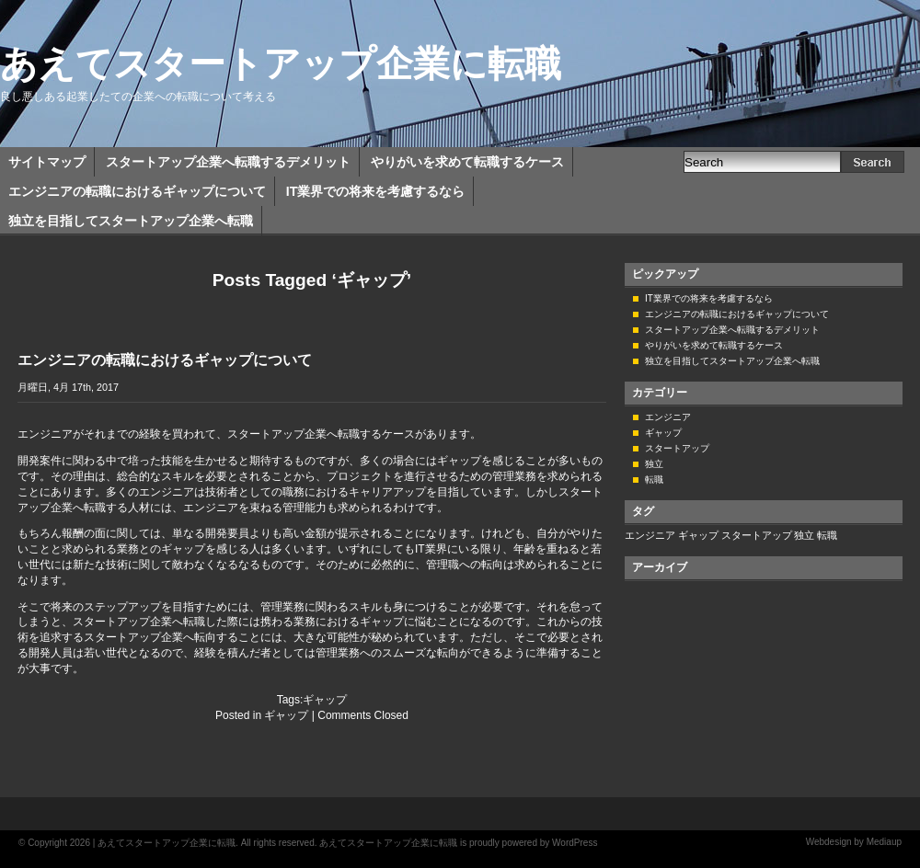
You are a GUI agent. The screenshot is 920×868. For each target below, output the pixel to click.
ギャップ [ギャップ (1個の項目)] (698, 535)
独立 (654, 464)
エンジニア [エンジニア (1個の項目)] (650, 535)
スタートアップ (677, 448)
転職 (654, 479)
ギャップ (325, 699)
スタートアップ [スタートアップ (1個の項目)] (756, 535)
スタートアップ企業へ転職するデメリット (228, 161)
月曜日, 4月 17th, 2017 (68, 387)
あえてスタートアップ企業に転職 (280, 63)
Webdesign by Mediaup (854, 842)
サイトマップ (47, 161)
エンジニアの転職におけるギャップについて (137, 191)
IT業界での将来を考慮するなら (375, 191)
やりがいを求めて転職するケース (467, 161)
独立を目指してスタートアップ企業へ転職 (130, 220)
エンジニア (668, 417)
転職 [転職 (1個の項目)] (827, 535)
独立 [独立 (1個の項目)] (804, 535)
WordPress (574, 843)
